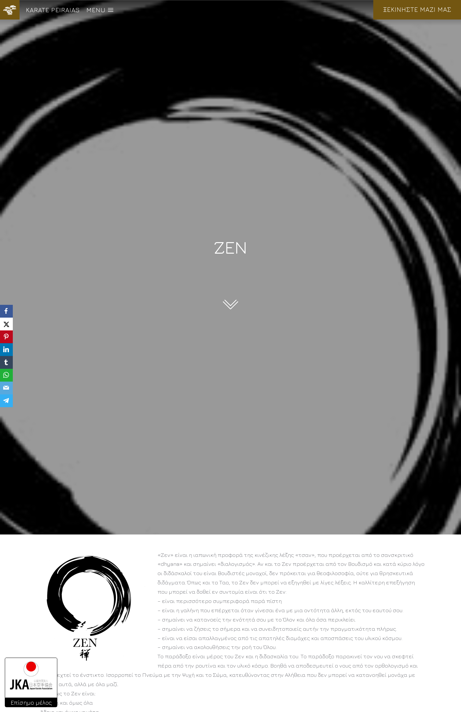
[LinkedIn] (6, 349)
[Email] (6, 388)
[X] (6, 324)
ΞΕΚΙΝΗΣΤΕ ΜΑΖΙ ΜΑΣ (417, 9)
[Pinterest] (6, 336)
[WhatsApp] (6, 375)
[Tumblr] (6, 362)
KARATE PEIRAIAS (53, 9)
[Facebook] (6, 311)
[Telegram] (6, 400)
